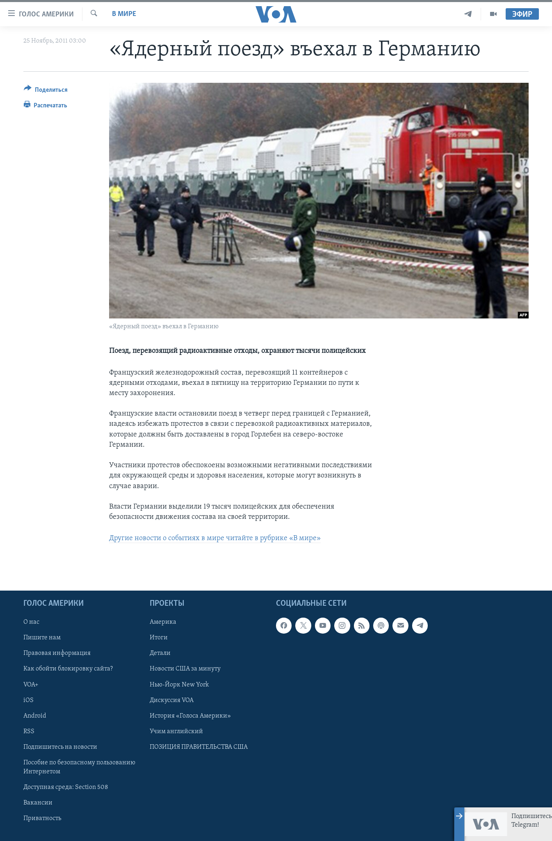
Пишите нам (42, 637)
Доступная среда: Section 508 (65, 787)
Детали (160, 653)
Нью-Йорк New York (179, 684)
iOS (28, 700)
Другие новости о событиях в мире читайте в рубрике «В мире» (215, 538)
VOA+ (31, 684)
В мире (124, 14)
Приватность (42, 818)
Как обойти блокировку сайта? (68, 669)
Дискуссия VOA (172, 700)
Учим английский (176, 731)
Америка (163, 622)
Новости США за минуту (185, 669)
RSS (28, 731)
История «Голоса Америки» (190, 715)
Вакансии (37, 803)
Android (34, 715)
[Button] (46, 91)
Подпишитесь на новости (60, 746)
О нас (31, 622)
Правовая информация (57, 653)
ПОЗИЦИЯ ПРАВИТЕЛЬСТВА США (199, 746)
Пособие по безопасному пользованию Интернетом (79, 767)
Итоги (159, 637)
